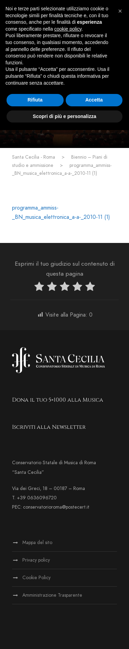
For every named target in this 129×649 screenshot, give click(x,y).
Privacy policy (36, 560)
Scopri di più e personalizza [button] (64, 116)
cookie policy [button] (68, 29)
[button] (120, 11)
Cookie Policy (36, 577)
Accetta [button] (94, 100)
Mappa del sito (37, 542)
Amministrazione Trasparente (52, 595)
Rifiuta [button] (35, 100)
